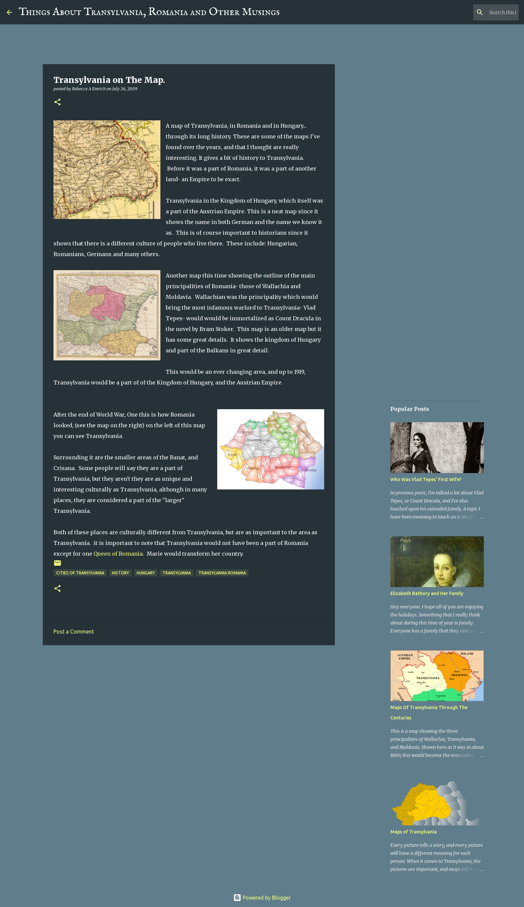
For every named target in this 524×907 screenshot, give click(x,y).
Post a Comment (73, 632)
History (120, 573)
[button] (57, 102)
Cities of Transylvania (80, 573)
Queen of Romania (118, 553)
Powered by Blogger (262, 898)
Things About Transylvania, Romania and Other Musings (149, 12)
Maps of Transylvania (413, 831)
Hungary (146, 573)
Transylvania (176, 573)
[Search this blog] (483, 12)
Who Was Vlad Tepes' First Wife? (426, 479)
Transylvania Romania (222, 573)
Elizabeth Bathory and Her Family (426, 593)
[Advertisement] (189, 702)
